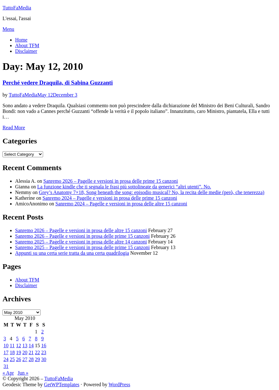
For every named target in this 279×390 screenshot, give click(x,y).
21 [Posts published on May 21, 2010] (31, 352)
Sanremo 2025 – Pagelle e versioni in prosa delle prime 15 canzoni (82, 247)
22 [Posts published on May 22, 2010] (37, 352)
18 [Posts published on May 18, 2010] (12, 352)
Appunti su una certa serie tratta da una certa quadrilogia (72, 253)
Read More (14, 127)
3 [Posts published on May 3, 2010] (4, 338)
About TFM (27, 45)
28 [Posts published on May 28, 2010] (31, 359)
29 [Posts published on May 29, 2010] (37, 359)
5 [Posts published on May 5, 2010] (17, 338)
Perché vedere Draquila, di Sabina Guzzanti (58, 82)
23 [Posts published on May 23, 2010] (43, 352)
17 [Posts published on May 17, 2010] (5, 352)
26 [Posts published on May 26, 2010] (18, 359)
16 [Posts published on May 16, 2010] (43, 345)
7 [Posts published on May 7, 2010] (30, 338)
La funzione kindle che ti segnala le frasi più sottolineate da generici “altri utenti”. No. (124, 186)
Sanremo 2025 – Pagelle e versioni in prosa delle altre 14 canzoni (81, 241)
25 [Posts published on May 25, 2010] (12, 359)
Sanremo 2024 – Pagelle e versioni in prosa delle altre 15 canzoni (121, 203)
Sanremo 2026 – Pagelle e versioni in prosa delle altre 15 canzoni (81, 230)
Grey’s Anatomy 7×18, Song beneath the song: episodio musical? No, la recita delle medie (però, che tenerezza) (152, 192)
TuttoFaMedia (17, 7)
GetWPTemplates (62, 384)
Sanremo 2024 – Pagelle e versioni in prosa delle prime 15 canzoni (109, 198)
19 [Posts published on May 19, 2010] (18, 352)
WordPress (119, 384)
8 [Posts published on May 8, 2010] (36, 338)
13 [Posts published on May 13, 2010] (24, 345)
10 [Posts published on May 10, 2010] (5, 345)
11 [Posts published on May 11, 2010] (12, 345)
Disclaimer (26, 51)
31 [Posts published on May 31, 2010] (5, 366)
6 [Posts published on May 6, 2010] (23, 338)
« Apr (8, 373)
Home (21, 39)
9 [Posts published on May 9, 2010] (42, 338)
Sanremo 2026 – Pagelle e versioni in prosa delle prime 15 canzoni (110, 181)
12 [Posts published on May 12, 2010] (18, 345)
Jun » (23, 373)
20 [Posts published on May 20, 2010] (24, 352)
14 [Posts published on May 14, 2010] (31, 345)
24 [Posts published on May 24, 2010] (5, 359)
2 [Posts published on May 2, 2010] (42, 331)
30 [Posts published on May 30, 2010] (43, 359)
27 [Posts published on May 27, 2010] (24, 359)
